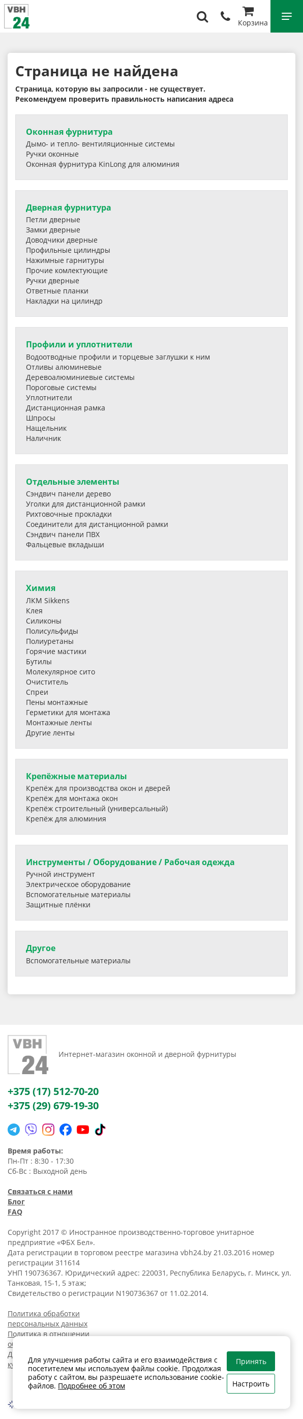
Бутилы (39, 661)
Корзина (253, 17)
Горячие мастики (56, 651)
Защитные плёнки (58, 904)
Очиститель (47, 682)
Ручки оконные (52, 154)
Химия (40, 588)
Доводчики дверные (62, 240)
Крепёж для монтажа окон (72, 798)
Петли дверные (53, 219)
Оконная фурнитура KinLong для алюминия (102, 164)
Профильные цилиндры (68, 250)
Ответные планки (57, 290)
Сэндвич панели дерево (68, 493)
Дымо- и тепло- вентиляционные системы (100, 144)
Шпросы (40, 418)
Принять (251, 1361)
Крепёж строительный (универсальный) (97, 808)
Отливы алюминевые (64, 367)
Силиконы (44, 621)
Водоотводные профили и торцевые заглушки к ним (118, 357)
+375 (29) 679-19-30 (53, 1105)
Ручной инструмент (60, 874)
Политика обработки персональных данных (47, 1318)
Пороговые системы (61, 387)
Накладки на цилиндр (64, 301)
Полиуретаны (50, 641)
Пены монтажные (57, 702)
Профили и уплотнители (79, 344)
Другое (40, 948)
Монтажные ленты (59, 722)
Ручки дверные (52, 280)
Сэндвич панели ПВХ (63, 534)
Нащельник (46, 428)
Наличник (43, 438)
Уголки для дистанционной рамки (85, 504)
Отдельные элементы (72, 481)
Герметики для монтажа (68, 712)
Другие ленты (50, 732)
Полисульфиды (52, 631)
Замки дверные (53, 229)
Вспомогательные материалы (78, 894)
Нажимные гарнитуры (65, 260)
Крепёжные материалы (76, 776)
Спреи (37, 692)
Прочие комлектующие (67, 270)
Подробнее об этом (91, 1386)
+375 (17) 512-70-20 (53, 1091)
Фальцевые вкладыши (65, 544)
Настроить (250, 1383)
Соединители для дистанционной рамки (97, 524)
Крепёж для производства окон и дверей (98, 788)
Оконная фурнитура (69, 131)
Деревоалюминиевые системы (80, 377)
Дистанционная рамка (65, 407)
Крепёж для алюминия (66, 818)
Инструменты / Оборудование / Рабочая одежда (130, 862)
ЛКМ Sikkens (48, 600)
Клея (34, 610)
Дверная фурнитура (68, 207)
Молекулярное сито (60, 671)
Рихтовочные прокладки (69, 514)
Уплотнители (49, 397)
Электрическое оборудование (78, 884)
